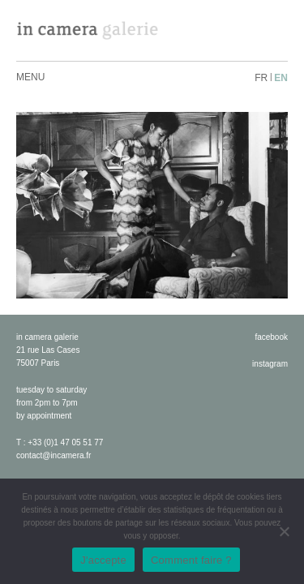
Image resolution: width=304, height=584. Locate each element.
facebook (271, 337)
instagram (270, 363)
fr (261, 78)
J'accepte (103, 560)
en (281, 78)
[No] (284, 531)
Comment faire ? (191, 560)
